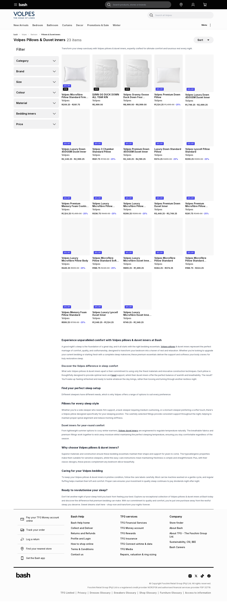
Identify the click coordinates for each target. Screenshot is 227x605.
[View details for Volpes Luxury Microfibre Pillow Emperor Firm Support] (106, 186)
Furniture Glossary (171, 596)
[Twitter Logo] (196, 581)
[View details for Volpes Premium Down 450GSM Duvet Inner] (137, 131)
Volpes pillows (168, 350)
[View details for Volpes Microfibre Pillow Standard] (168, 240)
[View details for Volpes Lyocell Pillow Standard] (199, 131)
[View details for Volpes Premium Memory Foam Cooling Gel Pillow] (76, 186)
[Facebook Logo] (209, 581)
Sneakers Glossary (125, 596)
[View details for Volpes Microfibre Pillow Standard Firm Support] (76, 77)
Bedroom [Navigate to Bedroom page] (34, 34)
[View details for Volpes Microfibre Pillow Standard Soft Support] (106, 240)
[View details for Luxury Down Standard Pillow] (168, 131)
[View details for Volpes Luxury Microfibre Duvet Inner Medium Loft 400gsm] (137, 294)
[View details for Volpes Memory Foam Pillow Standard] (76, 294)
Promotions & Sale (98, 25)
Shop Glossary (148, 596)
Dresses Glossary (100, 596)
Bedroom (37, 25)
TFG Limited (67, 596)
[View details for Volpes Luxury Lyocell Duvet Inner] (106, 294)
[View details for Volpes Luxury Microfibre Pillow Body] (76, 240)
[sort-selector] (204, 41)
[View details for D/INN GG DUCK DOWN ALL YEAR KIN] (106, 77)
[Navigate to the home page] (23, 4)
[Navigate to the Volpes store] (25, 15)
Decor (79, 25)
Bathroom (52, 25)
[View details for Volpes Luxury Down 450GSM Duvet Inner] (199, 77)
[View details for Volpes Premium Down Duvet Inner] (168, 186)
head (113, 379)
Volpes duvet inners (128, 434)
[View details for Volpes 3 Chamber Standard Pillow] (106, 131)
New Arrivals (21, 25)
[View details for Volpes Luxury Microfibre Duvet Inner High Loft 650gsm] (137, 240)
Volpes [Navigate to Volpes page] (24, 34)
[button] (181, 5)
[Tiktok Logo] (202, 581)
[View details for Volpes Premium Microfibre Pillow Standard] (199, 186)
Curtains (67, 25)
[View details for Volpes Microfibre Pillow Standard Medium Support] (199, 240)
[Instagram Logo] (190, 581)
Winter (117, 25)
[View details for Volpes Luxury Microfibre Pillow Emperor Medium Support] (137, 186)
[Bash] (16, 34)
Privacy (82, 596)
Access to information (198, 596)
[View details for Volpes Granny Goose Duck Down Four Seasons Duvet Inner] (137, 77)
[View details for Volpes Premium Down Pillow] (168, 77)
